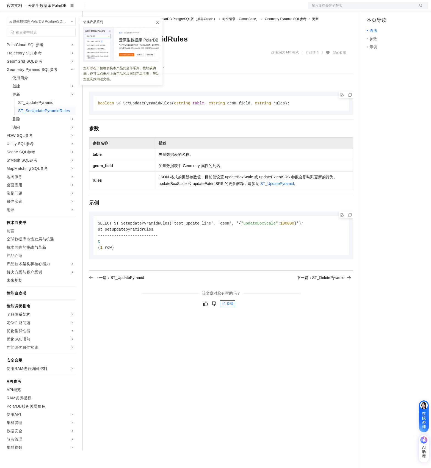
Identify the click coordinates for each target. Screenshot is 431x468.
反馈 (227, 323)
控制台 (386, 9)
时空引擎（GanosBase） (240, 36)
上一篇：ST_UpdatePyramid (116, 297)
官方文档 (14, 23)
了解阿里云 (181, 9)
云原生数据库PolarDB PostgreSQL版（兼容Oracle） (178, 36)
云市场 (134, 9)
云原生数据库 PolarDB (47, 23)
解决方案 (88, 9)
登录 (419, 9)
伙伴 (149, 9)
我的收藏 (339, 70)
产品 (71, 9)
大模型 (56, 9)
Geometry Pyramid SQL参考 (285, 36)
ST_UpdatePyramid (277, 201)
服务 (162, 9)
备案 (372, 9)
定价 (119, 9)
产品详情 (312, 70)
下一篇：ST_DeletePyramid (324, 297)
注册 (399, 9)
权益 (105, 9)
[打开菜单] (9, 9)
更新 (315, 36)
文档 (361, 9)
